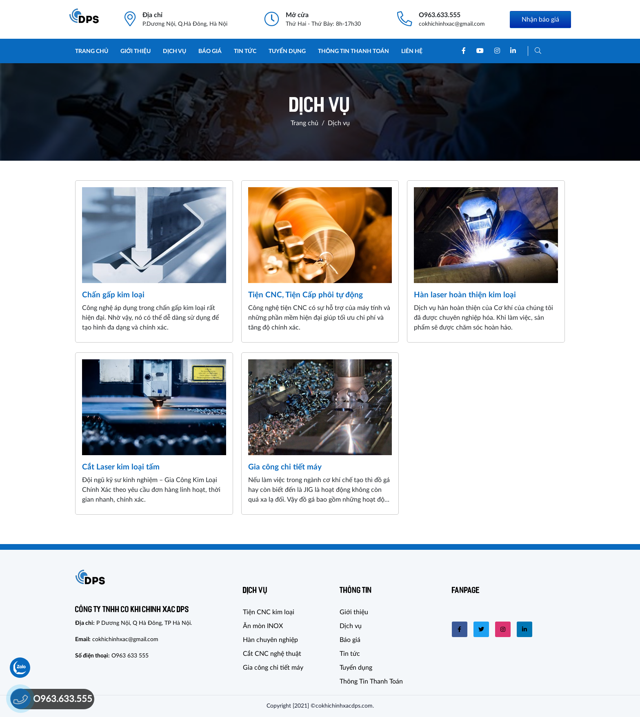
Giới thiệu (135, 51)
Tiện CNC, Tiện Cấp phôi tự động (305, 295)
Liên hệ (411, 51)
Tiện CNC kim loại (268, 612)
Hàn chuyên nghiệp (270, 640)
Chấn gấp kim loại (113, 295)
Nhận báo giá (540, 19)
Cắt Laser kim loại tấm (121, 467)
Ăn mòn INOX (263, 626)
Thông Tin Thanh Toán (353, 51)
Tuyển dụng (287, 51)
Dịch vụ (174, 51)
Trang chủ (91, 51)
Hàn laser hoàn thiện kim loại (465, 295)
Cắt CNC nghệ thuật (272, 654)
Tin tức (245, 51)
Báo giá (210, 51)
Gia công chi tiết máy (285, 467)
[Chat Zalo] (20, 667)
